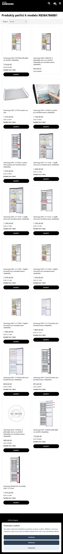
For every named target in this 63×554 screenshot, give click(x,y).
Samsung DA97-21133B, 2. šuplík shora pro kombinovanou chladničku (16, 218)
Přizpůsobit (31, 548)
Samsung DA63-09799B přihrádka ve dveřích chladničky (15, 59)
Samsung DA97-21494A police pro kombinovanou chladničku (16, 378)
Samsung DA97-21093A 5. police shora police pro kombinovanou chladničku (15, 164)
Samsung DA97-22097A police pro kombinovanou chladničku (45, 378)
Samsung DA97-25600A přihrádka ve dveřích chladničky (45, 431)
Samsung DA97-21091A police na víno (15, 111)
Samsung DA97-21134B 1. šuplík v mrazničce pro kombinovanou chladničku (15, 271)
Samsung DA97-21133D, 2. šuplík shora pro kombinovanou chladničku (46, 218)
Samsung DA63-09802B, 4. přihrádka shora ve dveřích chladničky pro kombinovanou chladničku (43, 61)
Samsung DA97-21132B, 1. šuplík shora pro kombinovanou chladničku (46, 163)
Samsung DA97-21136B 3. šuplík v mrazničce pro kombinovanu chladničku (15, 325)
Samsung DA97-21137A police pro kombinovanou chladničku (45, 324)
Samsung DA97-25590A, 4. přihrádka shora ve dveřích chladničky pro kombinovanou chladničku (14, 433)
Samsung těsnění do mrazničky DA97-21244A (14, 487)
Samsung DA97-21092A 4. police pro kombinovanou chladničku (45, 111)
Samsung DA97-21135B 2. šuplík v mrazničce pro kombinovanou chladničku (45, 271)
